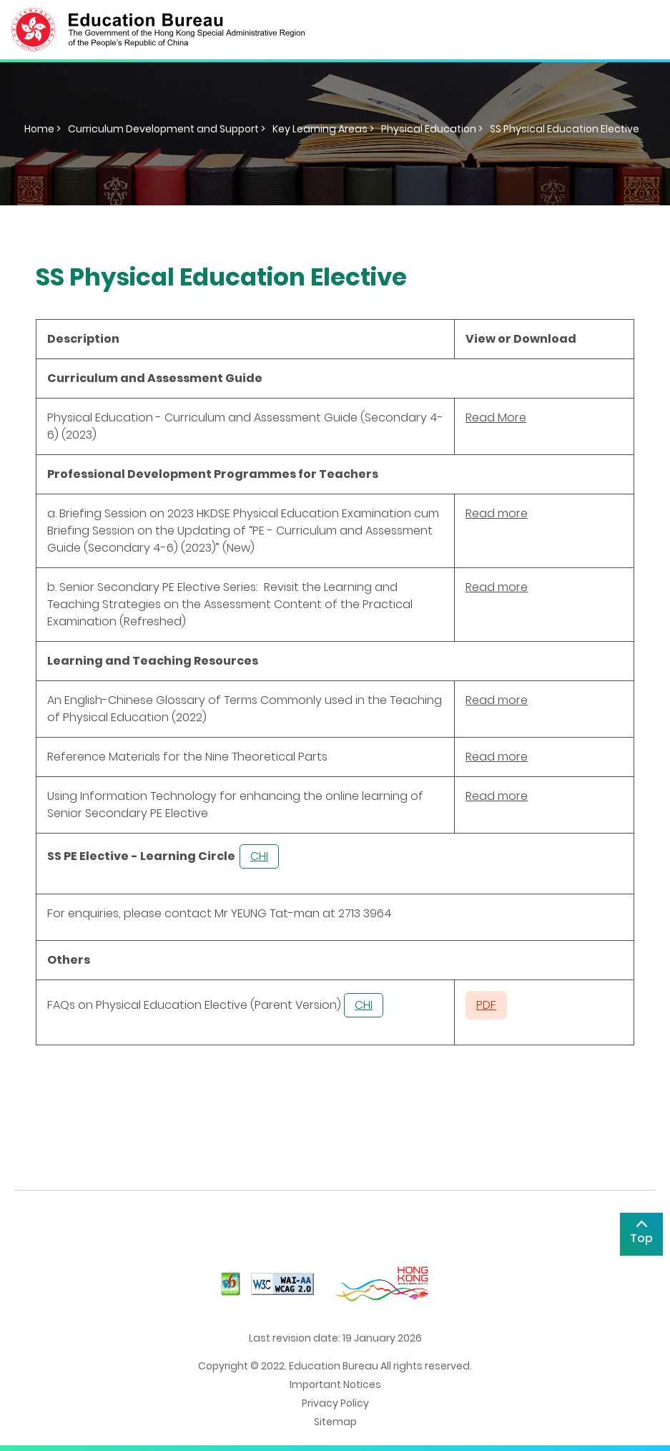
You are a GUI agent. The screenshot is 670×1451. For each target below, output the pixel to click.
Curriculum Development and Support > (166, 129)
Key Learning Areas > (323, 129)
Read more (496, 513)
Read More (495, 417)
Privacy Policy (335, 1403)
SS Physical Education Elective (564, 129)
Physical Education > (432, 129)
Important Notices (335, 1384)
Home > (42, 129)
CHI (259, 856)
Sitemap (335, 1422)
